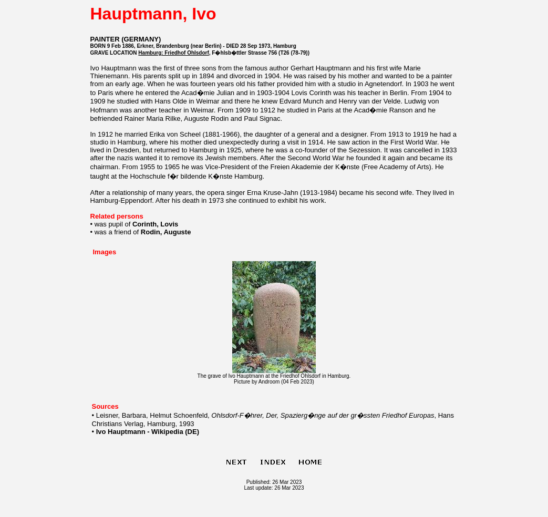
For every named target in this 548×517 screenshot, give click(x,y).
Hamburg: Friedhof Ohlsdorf (173, 53)
